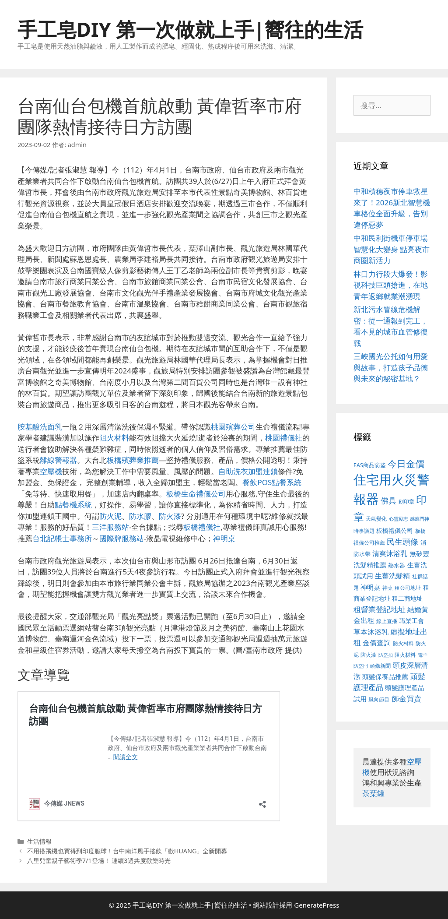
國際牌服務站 (121, 538)
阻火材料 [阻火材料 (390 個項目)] (405, 654)
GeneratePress (316, 905)
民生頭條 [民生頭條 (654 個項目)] (402, 541)
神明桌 (224, 538)
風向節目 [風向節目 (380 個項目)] (378, 699)
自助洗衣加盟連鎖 (248, 471)
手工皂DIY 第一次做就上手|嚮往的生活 (190, 29)
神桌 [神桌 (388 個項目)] (387, 588)
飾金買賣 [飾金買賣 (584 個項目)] (406, 699)
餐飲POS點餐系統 (271, 482)
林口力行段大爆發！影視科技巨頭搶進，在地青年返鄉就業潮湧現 (391, 285)
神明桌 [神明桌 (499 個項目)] (370, 587)
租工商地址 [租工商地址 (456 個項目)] (407, 598)
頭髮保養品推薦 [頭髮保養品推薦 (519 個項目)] (385, 676)
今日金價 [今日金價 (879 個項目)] (406, 463)
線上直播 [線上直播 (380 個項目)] (386, 620)
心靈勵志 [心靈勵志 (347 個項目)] (398, 519)
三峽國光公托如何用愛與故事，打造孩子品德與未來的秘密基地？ (391, 367)
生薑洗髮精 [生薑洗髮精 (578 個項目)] (392, 575)
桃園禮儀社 (283, 438)
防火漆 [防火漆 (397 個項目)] (368, 654)
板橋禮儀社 (201, 527)
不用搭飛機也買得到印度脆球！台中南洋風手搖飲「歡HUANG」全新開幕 (127, 851)
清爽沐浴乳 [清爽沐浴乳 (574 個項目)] (389, 553)
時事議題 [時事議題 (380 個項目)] (364, 530)
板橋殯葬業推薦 (133, 460)
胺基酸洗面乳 (40, 427)
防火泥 (110, 516)
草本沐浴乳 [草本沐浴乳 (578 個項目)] (371, 632)
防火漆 (170, 516)
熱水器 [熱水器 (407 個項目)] (396, 565)
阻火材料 (114, 438)
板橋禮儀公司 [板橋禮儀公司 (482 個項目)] (394, 530)
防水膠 (140, 516)
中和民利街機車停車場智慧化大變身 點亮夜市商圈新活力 (392, 249)
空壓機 (51, 471)
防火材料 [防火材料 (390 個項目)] (403, 643)
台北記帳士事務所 (62, 538)
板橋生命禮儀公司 (196, 494)
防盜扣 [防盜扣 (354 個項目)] (385, 654)
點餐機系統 (73, 505)
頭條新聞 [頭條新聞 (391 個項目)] (380, 665)
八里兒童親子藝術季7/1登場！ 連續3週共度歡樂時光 (99, 860)
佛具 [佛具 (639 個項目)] (388, 500)
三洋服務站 (110, 527)
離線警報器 (58, 460)
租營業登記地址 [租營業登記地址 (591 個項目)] (380, 609)
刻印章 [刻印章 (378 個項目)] (406, 501)
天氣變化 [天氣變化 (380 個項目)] (376, 518)
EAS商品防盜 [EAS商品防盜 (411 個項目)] (370, 465)
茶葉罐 (373, 793)
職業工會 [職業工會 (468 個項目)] (411, 620)
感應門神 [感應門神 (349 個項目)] (419, 519)
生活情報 (39, 841)
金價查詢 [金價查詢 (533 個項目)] (377, 643)
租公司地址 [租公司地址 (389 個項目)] (408, 588)
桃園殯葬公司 (233, 427)
